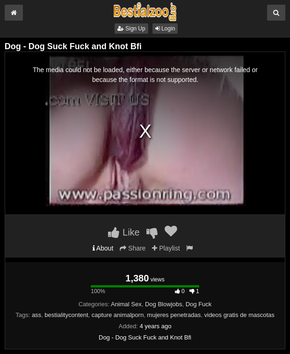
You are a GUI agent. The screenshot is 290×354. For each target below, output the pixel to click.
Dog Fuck (199, 304)
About (103, 248)
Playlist (166, 248)
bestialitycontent (66, 314)
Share (132, 248)
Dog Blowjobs (163, 304)
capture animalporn (118, 314)
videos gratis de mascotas (239, 314)
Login (165, 28)
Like (123, 232)
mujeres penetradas (174, 314)
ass (36, 314)
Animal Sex (126, 304)
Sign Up (131, 28)
